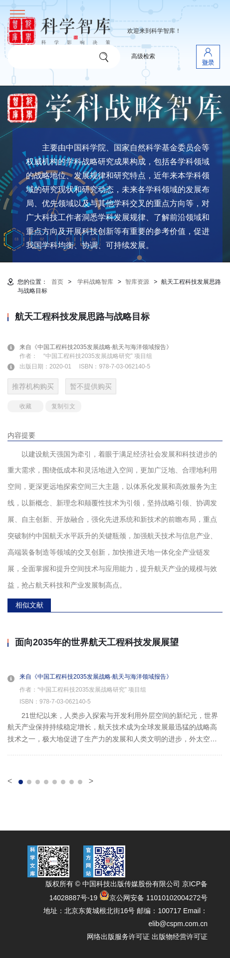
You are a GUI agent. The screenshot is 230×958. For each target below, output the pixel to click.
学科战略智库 (95, 281)
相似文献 (29, 605)
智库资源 (137, 281)
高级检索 (143, 56)
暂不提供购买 (91, 386)
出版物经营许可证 (180, 937)
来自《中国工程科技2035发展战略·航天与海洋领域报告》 (101, 347)
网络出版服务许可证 (118, 937)
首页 (57, 281)
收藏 (25, 406)
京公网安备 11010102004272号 (153, 898)
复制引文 (63, 406)
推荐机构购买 (33, 386)
